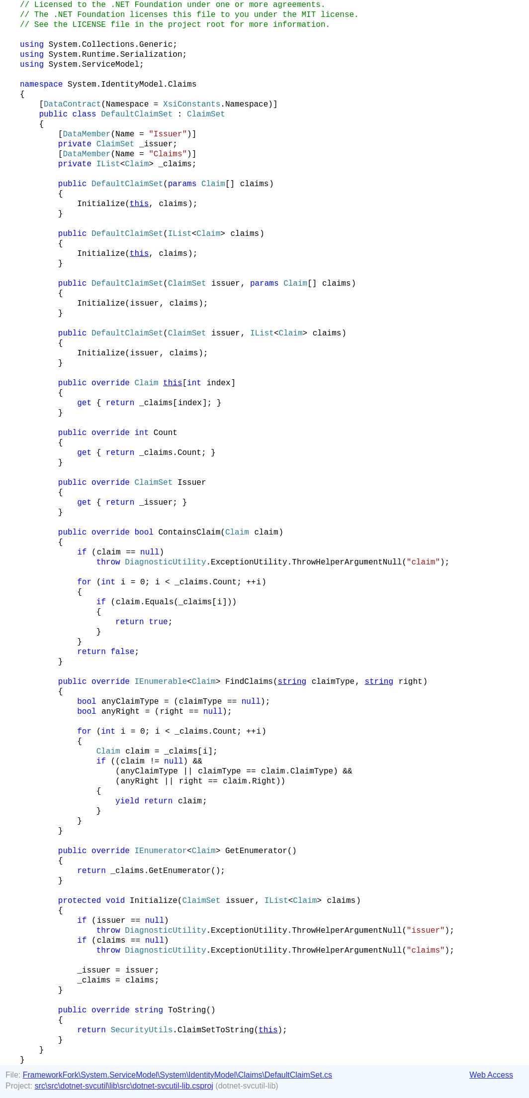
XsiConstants (191, 104)
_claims (174, 164)
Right (264, 781)
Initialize (101, 204)
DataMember (86, 134)
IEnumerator (160, 851)
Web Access (491, 1075)
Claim (137, 164)
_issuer (156, 144)
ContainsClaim (189, 532)
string (292, 681)
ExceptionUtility (249, 562)
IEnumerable (160, 681)
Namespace (127, 104)
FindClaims (249, 681)
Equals (159, 602)
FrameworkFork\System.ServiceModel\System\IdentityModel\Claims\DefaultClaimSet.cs (177, 1075)
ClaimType (311, 771)
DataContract (72, 104)
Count (165, 433)
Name (124, 134)
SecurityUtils (141, 1030)
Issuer (191, 482)
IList (108, 164)
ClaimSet (206, 114)
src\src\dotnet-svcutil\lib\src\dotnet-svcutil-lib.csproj (124, 1086)
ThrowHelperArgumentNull (347, 562)
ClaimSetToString (215, 1030)
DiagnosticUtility (165, 562)
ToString (187, 1010)
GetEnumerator (256, 851)
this (139, 204)
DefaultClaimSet (137, 114)
